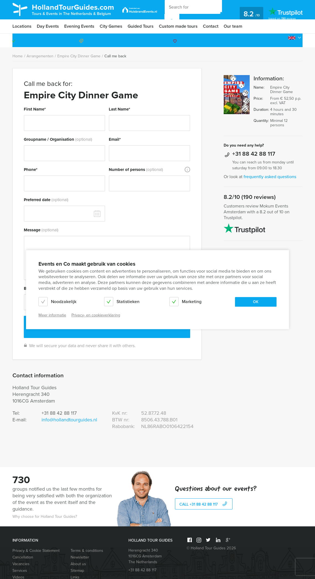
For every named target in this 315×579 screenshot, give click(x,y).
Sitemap (77, 570)
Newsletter (80, 557)
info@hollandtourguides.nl (69, 419)
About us (78, 564)
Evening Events (79, 26)
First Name (35, 109)
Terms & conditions (87, 551)
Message (41, 230)
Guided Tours (141, 26)
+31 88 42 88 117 (279, 40)
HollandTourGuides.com (73, 9)
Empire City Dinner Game (78, 56)
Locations (22, 26)
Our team (233, 26)
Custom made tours (178, 26)
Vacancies (21, 564)
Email (115, 139)
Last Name (119, 109)
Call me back (115, 56)
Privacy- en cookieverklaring (95, 315)
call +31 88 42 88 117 (203, 504)
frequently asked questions (270, 176)
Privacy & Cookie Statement (36, 551)
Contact (210, 26)
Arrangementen (40, 56)
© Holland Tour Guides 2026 (211, 548)
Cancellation (22, 557)
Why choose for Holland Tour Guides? (44, 516)
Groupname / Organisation (58, 139)
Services (19, 570)
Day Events (48, 26)
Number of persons (136, 169)
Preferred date (46, 200)
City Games (111, 26)
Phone (30, 169)
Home (17, 56)
